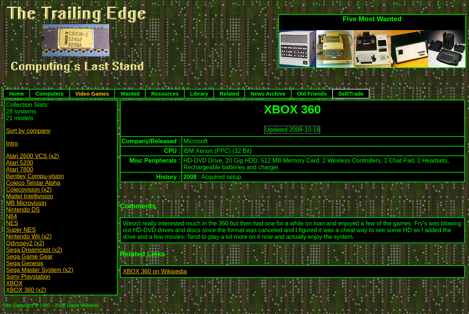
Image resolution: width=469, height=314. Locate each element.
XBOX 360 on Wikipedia (155, 271)
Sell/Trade (351, 94)
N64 (11, 216)
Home (16, 94)
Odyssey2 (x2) (25, 243)
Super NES (21, 230)
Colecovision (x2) (29, 189)
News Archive (268, 94)
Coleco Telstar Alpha (33, 183)
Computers (49, 94)
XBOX (14, 283)
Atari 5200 (19, 163)
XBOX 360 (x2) (26, 290)
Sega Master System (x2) (39, 270)
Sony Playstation (28, 276)
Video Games (92, 94)
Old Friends (312, 94)
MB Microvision (26, 203)
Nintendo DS (23, 209)
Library (199, 94)
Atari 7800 (19, 169)
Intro (12, 143)
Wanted (130, 94)
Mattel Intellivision (29, 196)
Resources (165, 94)
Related (229, 94)
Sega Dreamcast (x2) (34, 250)
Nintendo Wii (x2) (29, 236)
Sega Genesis (25, 263)
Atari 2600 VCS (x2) (32, 156)
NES (12, 223)
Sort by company (28, 131)
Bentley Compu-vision (35, 176)
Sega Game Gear (29, 256)
